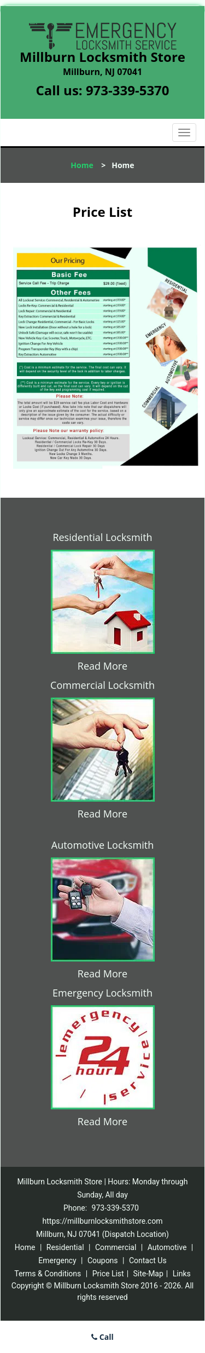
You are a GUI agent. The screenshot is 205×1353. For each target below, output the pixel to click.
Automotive (167, 1247)
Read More (102, 665)
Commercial (115, 1247)
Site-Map (148, 1273)
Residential (65, 1247)
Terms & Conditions (47, 1273)
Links (182, 1273)
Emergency (57, 1260)
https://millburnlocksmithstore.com (103, 1221)
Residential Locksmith (102, 537)
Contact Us (148, 1260)
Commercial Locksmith (102, 685)
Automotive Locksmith (102, 844)
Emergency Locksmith (102, 992)
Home (82, 165)
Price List (108, 1273)
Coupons (102, 1260)
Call (102, 1337)
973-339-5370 (127, 90)
